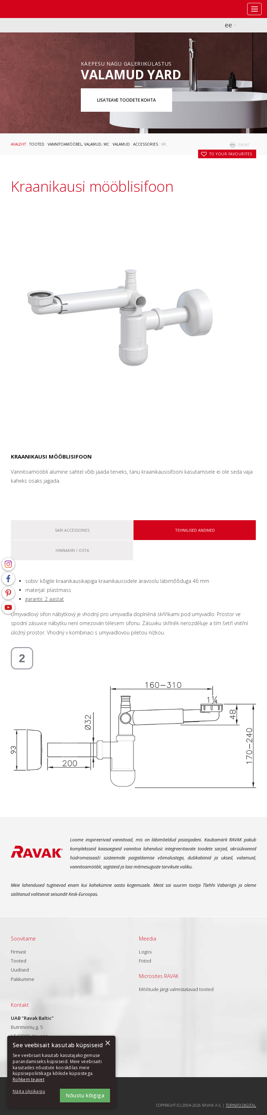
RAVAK (27, 9)
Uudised (20, 969)
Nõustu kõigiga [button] (85, 1095)
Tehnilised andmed (195, 530)
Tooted (36, 144)
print (244, 144)
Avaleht (18, 144)
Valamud (121, 144)
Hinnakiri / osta (72, 550)
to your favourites (230, 153)
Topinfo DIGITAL (241, 1105)
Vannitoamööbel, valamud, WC (78, 144)
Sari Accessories (72, 530)
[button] (32, 1092)
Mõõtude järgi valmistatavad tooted (176, 989)
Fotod (145, 960)
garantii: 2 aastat (44, 599)
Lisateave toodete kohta (126, 100)
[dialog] (61, 1072)
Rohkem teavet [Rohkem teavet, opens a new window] (28, 1079)
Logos (145, 951)
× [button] (107, 1043)
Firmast (18, 951)
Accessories (145, 144)
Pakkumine (22, 979)
